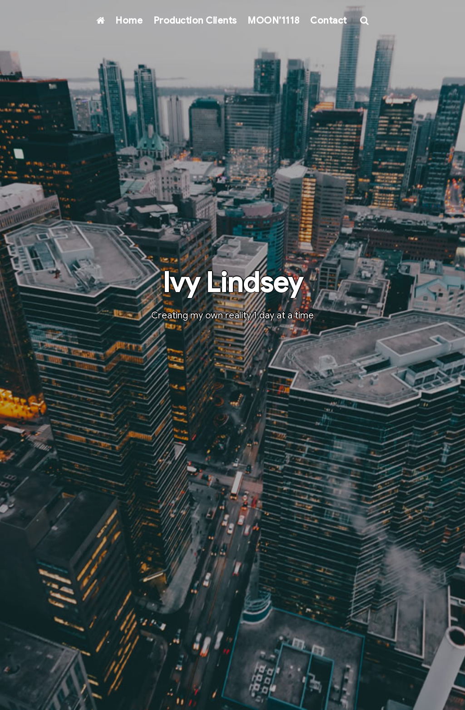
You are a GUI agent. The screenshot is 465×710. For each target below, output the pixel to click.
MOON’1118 (273, 20)
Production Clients (195, 20)
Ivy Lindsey (232, 283)
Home (129, 20)
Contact (328, 20)
